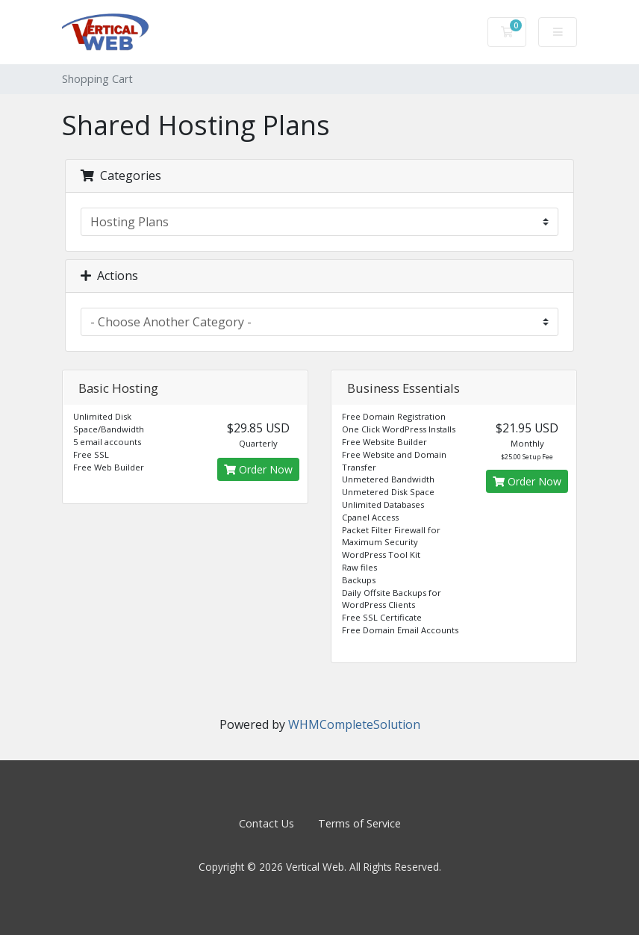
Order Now (258, 469)
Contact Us (266, 823)
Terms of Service (359, 823)
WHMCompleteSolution (354, 724)
